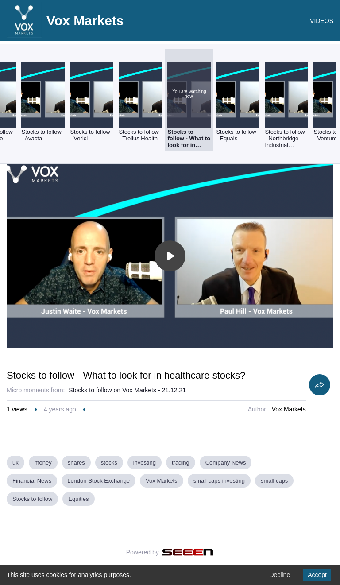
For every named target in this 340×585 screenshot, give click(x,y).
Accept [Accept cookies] (317, 574)
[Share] (319, 384)
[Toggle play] (170, 255)
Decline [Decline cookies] (279, 574)
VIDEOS (321, 20)
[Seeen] (188, 552)
